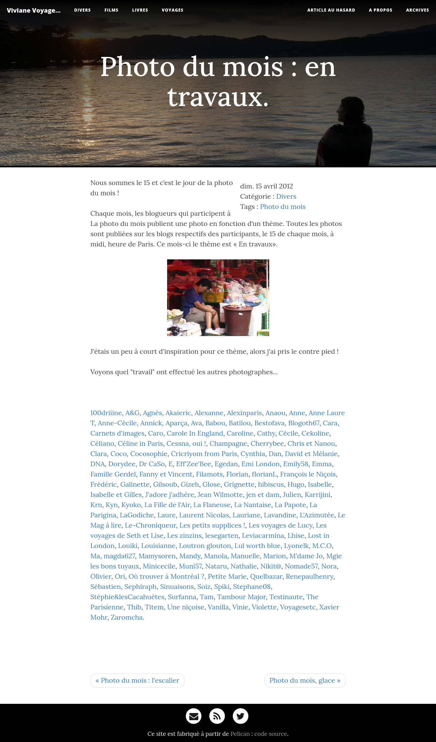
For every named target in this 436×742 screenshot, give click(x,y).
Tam (207, 596)
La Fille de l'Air (167, 504)
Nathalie (243, 566)
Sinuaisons (177, 586)
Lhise (296, 535)
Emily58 (295, 463)
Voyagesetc (298, 607)
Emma (322, 463)
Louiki (128, 545)
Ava (196, 423)
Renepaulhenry (309, 576)
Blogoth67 (304, 423)
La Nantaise (252, 504)
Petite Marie (227, 576)
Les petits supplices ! (212, 525)
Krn (96, 504)
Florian (237, 474)
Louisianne (158, 545)
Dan (275, 453)
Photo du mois (283, 206)
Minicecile (159, 566)
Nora (329, 566)
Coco (118, 453)
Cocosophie (148, 453)
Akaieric (178, 412)
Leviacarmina (263, 535)
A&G (132, 412)
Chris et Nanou (311, 443)
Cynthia (253, 453)
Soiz (204, 586)
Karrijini (317, 494)
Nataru (216, 566)
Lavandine (280, 515)
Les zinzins (184, 535)
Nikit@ (270, 566)
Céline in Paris (140, 443)
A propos (380, 10)
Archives (417, 10)
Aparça (176, 423)
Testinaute (286, 596)
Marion (274, 555)
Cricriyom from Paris (204, 453)
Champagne (228, 443)
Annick (151, 423)
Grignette (239, 484)
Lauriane (246, 515)
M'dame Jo (306, 555)
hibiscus (271, 484)
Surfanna (182, 596)
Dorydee (121, 463)
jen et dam (262, 494)
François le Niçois (308, 474)
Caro (155, 433)
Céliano (102, 443)
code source (270, 734)
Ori (120, 576)
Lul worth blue (257, 545)
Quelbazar (266, 576)
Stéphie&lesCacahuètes (127, 596)
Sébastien (106, 586)
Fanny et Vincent (166, 474)
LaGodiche (137, 515)
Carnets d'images (118, 433)
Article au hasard (331, 10)
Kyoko (131, 504)
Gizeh (190, 484)
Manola (215, 555)
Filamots (209, 474)
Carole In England (195, 433)
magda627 (119, 555)
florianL (264, 474)
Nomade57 (301, 566)
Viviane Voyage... (34, 10)
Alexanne (209, 412)
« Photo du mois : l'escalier (137, 680)
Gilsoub (165, 484)
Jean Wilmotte (220, 494)
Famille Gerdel (113, 474)
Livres (140, 10)
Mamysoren (157, 555)
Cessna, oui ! (186, 443)
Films (111, 10)
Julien (292, 494)
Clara (99, 453)
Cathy (266, 433)
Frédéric (104, 484)
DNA (98, 463)
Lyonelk (296, 545)
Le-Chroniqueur (150, 525)
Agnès (152, 412)
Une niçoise (185, 607)
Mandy (189, 555)
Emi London (260, 463)
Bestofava (269, 423)
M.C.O (322, 545)
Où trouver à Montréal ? (167, 576)
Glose (211, 484)
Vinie (240, 607)
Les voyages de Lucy (280, 525)
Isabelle (320, 484)
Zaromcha (127, 617)
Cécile (288, 433)
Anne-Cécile (117, 423)
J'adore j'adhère (169, 494)
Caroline (240, 433)
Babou (215, 423)
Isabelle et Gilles (116, 494)
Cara (330, 423)
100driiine (106, 412)
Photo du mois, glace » (305, 680)
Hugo (295, 484)
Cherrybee (267, 443)
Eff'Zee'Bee (193, 463)
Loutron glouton (205, 545)
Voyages (172, 10)
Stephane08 (252, 586)
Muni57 (190, 566)
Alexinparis (244, 412)
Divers (82, 10)
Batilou (240, 423)
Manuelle (245, 555)
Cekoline (315, 433)
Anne (297, 412)
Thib (134, 607)
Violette (264, 607)
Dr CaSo (152, 463)
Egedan (226, 463)
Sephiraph (141, 586)
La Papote (290, 504)
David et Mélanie (311, 453)
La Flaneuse (211, 504)
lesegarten (221, 535)
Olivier (101, 576)
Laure (167, 515)
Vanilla (218, 607)
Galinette (135, 484)
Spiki (221, 586)
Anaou (275, 412)
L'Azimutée (317, 515)
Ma (95, 555)
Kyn (112, 504)
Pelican (240, 734)
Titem (154, 607)
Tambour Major (241, 596)
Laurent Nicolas (204, 515)
